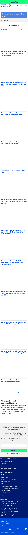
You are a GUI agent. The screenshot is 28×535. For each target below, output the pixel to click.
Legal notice (4, 521)
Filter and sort (14, 25)
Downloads (4, 477)
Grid (22, 30)
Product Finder (5, 493)
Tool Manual (4, 475)
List (25, 30)
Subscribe (14, 450)
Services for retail (6, 481)
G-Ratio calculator (6, 490)
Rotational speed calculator (9, 486)
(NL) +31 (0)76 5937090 (9, 512)
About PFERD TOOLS (7, 461)
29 (18, 393)
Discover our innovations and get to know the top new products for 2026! (14, 2)
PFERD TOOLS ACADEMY (8, 479)
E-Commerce (5, 484)
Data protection (17, 453)
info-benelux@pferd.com (9, 515)
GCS (2, 525)
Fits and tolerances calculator (9, 488)
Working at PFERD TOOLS (8, 468)
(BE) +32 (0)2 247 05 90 (9, 509)
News (2, 466)
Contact (3, 463)
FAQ (2, 495)
